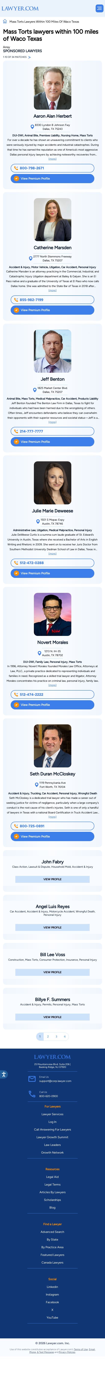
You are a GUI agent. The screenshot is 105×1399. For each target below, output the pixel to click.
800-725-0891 (29, 826)
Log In (52, 1122)
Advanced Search (52, 1232)
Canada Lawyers (52, 1262)
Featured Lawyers (52, 1255)
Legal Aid (52, 1177)
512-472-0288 (29, 563)
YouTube (52, 1317)
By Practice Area (52, 1247)
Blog (52, 1207)
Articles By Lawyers (52, 1192)
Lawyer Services (52, 1114)
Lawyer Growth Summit (52, 1137)
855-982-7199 (28, 300)
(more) (52, 159)
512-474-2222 (28, 694)
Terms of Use (81, 1349)
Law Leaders (52, 1145)
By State (52, 1239)
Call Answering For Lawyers (52, 1129)
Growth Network (52, 1152)
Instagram (52, 1294)
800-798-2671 (29, 168)
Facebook (52, 1302)
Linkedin (52, 1287)
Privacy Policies (67, 1352)
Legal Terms (52, 1184)
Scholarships (52, 1200)
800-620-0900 (48, 1096)
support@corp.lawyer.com (55, 1081)
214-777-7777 (28, 431)
